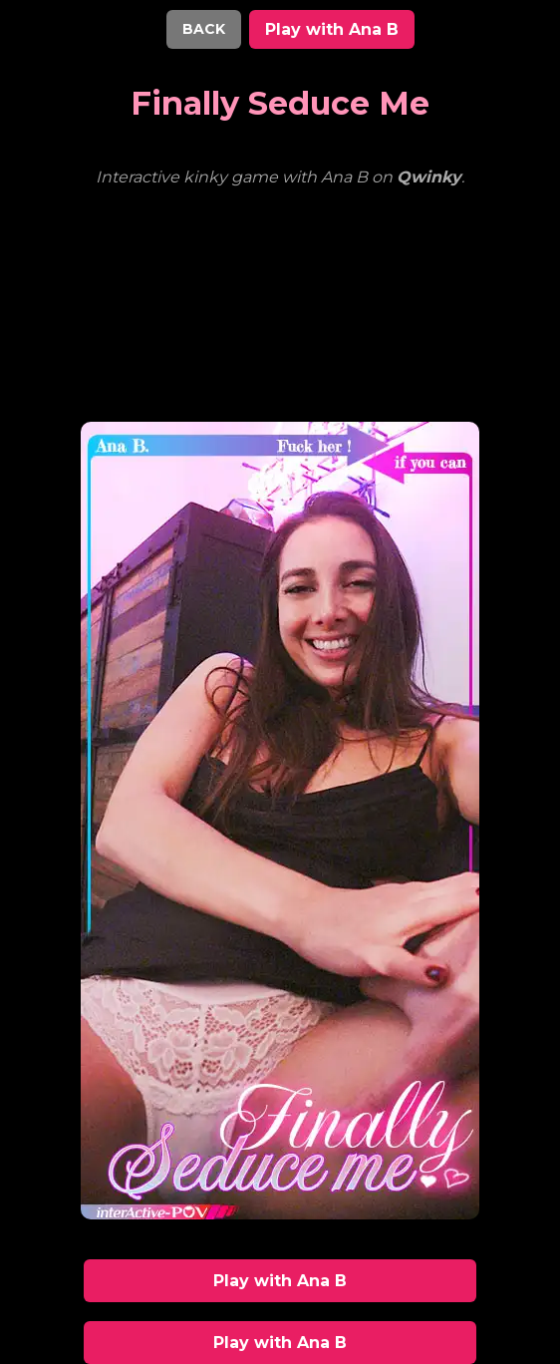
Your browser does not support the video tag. (280, 291)
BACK (203, 29)
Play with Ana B (332, 29)
